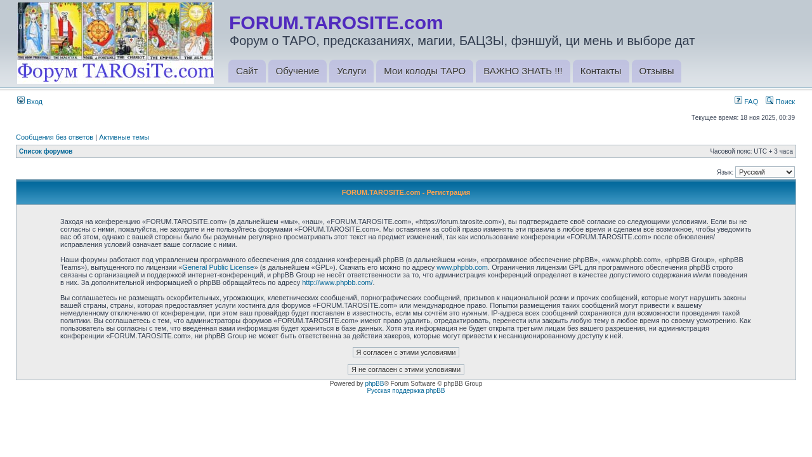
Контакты (601, 70)
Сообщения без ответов (54, 137)
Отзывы (656, 70)
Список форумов (46, 151)
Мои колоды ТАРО (425, 70)
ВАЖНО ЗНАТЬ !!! (522, 70)
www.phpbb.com (462, 267)
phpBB (374, 383)
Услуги (351, 70)
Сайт (247, 70)
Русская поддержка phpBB (406, 390)
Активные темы (124, 137)
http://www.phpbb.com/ (337, 282)
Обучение (298, 70)
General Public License (218, 267)
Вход (30, 101)
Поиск (780, 101)
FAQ (746, 101)
